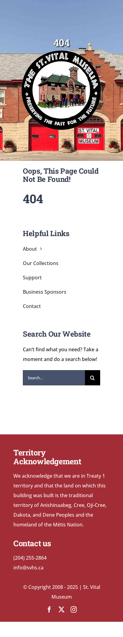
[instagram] (74, 610)
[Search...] (54, 377)
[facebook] (49, 610)
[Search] (92, 377)
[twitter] (61, 610)
